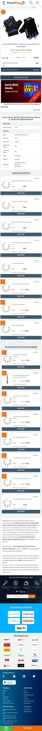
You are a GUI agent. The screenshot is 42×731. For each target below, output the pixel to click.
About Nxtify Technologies (8, 703)
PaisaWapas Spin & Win (8, 723)
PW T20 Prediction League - (10, 721)
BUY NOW (27, 728)
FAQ (4, 694)
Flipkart (29, 50)
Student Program (27, 703)
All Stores (26, 692)
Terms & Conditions (7, 701)
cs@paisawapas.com (28, 711)
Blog (4, 692)
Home (25, 690)
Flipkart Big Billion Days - (9, 715)
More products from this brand (21, 347)
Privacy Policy (6, 699)
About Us (5, 690)
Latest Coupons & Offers (29, 694)
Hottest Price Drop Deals (29, 701)
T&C (3, 65)
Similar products (21, 173)
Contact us (28, 706)
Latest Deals (26, 699)
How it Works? (6, 697)
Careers (25, 697)
